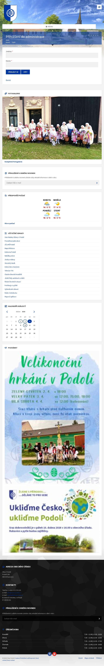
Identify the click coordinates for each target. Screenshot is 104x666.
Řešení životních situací (13, 282)
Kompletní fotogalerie (13, 162)
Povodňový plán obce (12, 241)
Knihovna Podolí (10, 252)
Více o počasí (10, 223)
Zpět (13, 42)
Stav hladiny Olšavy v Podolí (14, 237)
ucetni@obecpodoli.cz (15, 595)
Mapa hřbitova (10, 248)
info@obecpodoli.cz (14, 593)
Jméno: (9, 51)
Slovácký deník (10, 263)
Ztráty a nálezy (10, 259)
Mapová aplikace (10, 297)
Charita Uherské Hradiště (13, 274)
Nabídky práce (10, 256)
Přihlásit (99, 658)
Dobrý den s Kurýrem (12, 267)
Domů (8, 42)
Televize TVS (9, 271)
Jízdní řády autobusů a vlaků (14, 278)
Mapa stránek (89, 658)
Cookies (17, 658)
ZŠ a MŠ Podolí (10, 244)
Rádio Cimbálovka (11, 293)
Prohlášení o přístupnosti (27, 658)
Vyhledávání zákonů (11, 289)
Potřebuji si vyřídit (11, 285)
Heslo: (8, 61)
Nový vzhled (11, 660)
